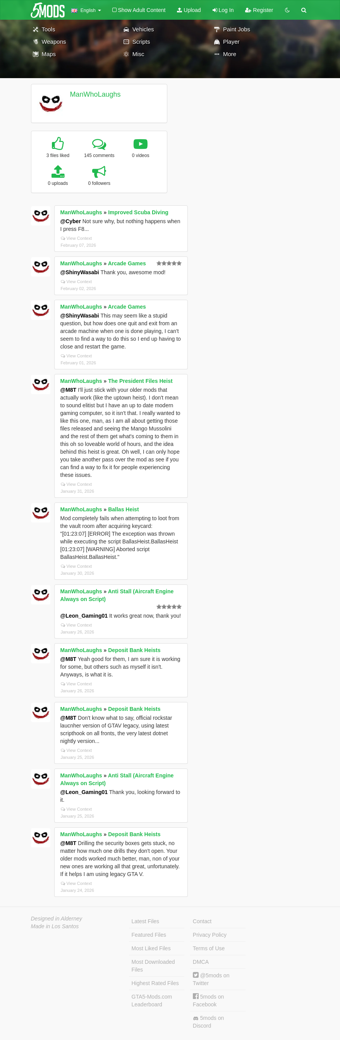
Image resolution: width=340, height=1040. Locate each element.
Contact (202, 921)
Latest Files (146, 921)
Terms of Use (209, 948)
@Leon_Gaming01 (84, 616)
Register (259, 10)
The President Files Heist (140, 381)
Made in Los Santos (55, 926)
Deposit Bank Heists (134, 650)
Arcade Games (127, 263)
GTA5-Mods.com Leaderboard (152, 1001)
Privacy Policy (210, 935)
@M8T (68, 390)
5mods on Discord (208, 1022)
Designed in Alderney (56, 918)
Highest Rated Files (155, 983)
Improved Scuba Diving (138, 212)
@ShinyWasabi (79, 272)
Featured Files (149, 935)
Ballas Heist (123, 509)
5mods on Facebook (208, 1000)
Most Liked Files (151, 948)
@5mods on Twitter (211, 979)
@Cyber (70, 221)
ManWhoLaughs (95, 94)
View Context (76, 238)
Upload (189, 10)
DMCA (201, 962)
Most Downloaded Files (153, 966)
